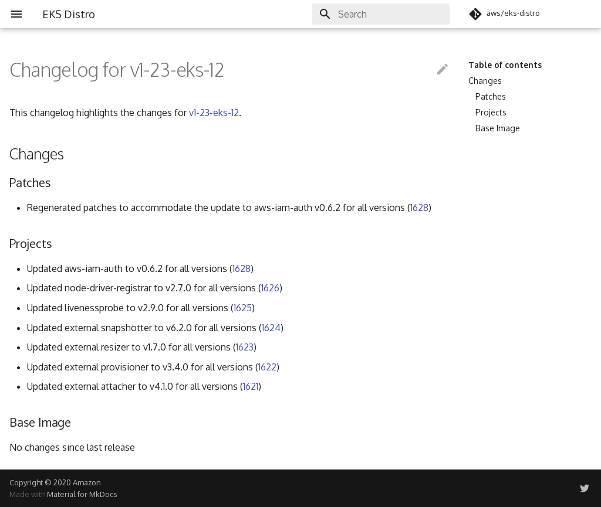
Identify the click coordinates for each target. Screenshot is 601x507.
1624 (271, 328)
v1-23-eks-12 (214, 112)
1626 (270, 288)
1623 (245, 347)
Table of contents (505, 65)
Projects (491, 112)
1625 (243, 308)
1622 (267, 367)
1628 (419, 207)
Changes (485, 81)
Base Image (497, 128)
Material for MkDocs (82, 494)
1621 (250, 386)
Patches (490, 96)
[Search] (381, 14)
